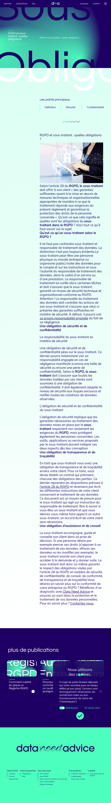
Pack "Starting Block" (47, 782)
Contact (96, 4)
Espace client (13, 779)
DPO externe (44, 774)
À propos (84, 4)
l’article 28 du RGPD (54, 487)
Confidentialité (76, 776)
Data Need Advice (76, 591)
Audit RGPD (44, 776)
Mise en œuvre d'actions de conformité (53, 779)
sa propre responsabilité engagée (64, 318)
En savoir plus (92, 707)
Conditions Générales (78, 774)
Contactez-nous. (82, 603)
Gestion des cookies (78, 779)
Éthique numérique (46, 784)
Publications (21, 4)
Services (7, 4)
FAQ (33, 4)
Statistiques (71, 707)
